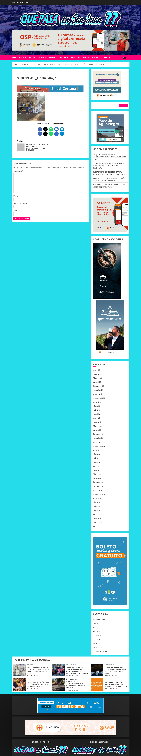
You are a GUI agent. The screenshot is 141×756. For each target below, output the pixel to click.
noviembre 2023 (98, 486)
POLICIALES (22, 58)
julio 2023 (96, 502)
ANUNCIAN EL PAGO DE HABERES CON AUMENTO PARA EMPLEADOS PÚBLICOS (116, 684)
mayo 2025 (96, 414)
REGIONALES (75, 58)
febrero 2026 (97, 378)
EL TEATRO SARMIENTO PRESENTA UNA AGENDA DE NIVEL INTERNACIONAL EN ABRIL (115, 670)
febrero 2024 (97, 474)
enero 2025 (97, 430)
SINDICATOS (42, 58)
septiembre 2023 (99, 494)
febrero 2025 (97, 426)
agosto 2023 (97, 498)
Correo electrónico (20, 203)
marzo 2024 (97, 470)
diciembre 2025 (98, 386)
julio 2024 (96, 454)
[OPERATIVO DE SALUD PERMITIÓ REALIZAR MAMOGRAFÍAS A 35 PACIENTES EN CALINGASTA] (58, 670)
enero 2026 (97, 382)
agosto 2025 (97, 402)
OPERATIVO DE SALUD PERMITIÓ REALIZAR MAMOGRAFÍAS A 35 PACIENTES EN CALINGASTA (108, 165)
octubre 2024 (97, 442)
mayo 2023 (96, 510)
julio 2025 (96, 406)
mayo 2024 (96, 462)
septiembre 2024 (99, 446)
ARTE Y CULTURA (63, 58)
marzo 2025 (97, 422)
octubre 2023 (97, 490)
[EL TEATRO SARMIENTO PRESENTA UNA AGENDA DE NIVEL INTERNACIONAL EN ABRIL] (97, 670)
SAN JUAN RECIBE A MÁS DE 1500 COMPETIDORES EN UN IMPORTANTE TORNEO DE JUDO (109, 157)
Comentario (18, 171)
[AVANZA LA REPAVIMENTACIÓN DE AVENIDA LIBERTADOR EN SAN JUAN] (58, 684)
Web (15, 210)
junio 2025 (96, 410)
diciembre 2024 (98, 434)
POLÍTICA (32, 58)
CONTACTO (106, 58)
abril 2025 (96, 418)
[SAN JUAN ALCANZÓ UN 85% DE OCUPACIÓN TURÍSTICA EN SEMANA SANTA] (19, 684)
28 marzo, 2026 (110, 689)
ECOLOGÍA (86, 58)
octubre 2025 (97, 394)
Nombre (16, 196)
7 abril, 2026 (32, 676)
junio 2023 (96, 506)
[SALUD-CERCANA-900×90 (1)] (50, 91)
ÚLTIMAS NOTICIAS (100, 652)
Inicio (14, 58)
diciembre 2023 (98, 482)
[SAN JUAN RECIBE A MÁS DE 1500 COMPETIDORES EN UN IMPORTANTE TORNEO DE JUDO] (19, 670)
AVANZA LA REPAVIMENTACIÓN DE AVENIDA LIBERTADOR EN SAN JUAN (76, 685)
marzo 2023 (97, 518)
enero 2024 (97, 478)
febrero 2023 (97, 522)
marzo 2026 (97, 374)
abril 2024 (96, 466)
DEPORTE (52, 58)
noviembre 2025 (98, 390)
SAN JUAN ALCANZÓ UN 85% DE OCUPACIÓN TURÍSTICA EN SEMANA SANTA (38, 684)
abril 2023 (96, 514)
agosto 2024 (97, 450)
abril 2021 (96, 526)
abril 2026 (96, 370)
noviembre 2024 (98, 438)
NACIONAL (95, 58)
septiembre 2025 (99, 398)
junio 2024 (96, 458)
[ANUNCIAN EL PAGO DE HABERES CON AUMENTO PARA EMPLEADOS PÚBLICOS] (97, 684)
